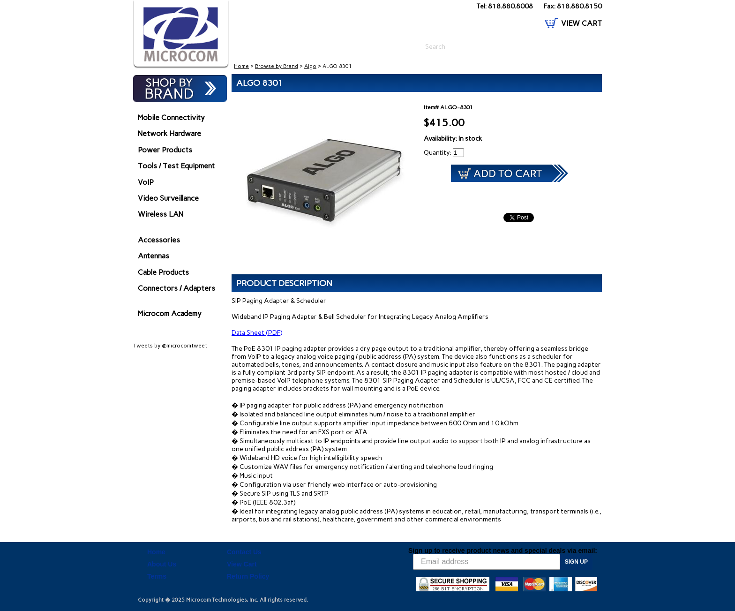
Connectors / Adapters (176, 288)
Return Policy (248, 576)
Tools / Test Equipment (176, 165)
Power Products (165, 149)
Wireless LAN (160, 214)
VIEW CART (581, 23)
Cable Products (163, 272)
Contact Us (244, 552)
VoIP (146, 182)
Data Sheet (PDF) (257, 333)
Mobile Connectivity (171, 117)
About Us (161, 564)
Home (241, 66)
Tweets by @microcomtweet (170, 345)
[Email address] (486, 562)
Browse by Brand (276, 66)
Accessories (159, 239)
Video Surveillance (168, 198)
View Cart (242, 564)
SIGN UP (576, 561)
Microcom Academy (170, 313)
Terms (156, 576)
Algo (310, 66)
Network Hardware (169, 133)
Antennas (153, 255)
